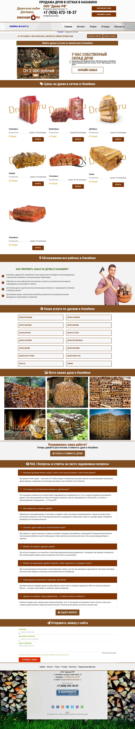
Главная (68, 26)
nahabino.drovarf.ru (18, 26)
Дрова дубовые (73, 325)
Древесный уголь (73, 355)
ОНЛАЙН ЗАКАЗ (87, 70)
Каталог (81, 26)
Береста (22, 363)
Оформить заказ (104, 14)
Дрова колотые (25, 332)
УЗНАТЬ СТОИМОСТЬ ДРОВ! (68, 453)
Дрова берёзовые (25, 317)
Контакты (119, 26)
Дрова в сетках (73, 332)
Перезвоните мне (104, 8)
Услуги (93, 26)
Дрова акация (24, 348)
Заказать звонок (94, 36)
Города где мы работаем (86, 666)
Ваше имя (22, 628)
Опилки (70, 363)
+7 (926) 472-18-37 (60, 12)
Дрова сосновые (25, 340)
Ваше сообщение (25, 642)
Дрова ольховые (25, 325)
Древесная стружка (26, 355)
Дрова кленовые (73, 348)
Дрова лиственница (75, 340)
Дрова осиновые (73, 317)
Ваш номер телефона (27, 635)
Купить (38, 139)
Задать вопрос (110, 36)
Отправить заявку (29, 659)
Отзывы (105, 26)
